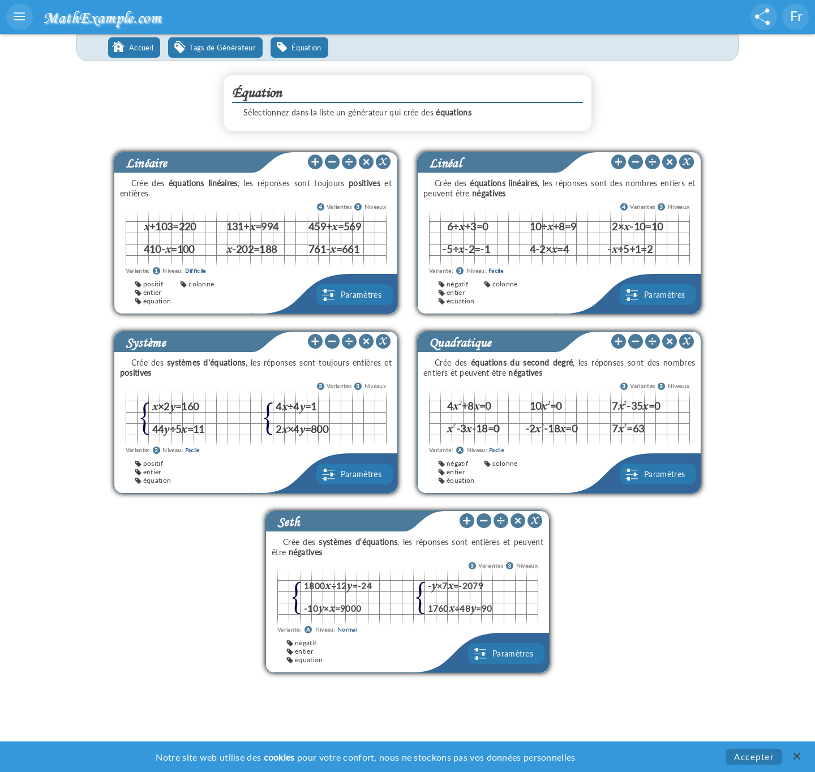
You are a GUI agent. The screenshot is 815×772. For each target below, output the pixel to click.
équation (157, 301)
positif (153, 284)
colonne (201, 284)
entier (152, 292)
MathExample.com (102, 17)
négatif (457, 284)
